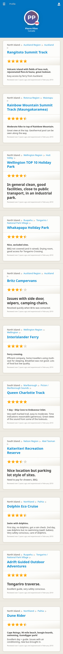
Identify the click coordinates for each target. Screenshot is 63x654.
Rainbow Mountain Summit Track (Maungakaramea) (30, 107)
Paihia (41, 501)
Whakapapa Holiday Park (28, 227)
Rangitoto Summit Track (27, 52)
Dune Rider (16, 615)
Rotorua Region (31, 97)
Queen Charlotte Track (26, 392)
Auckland (49, 44)
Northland (29, 501)
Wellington (12, 332)
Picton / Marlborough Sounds (27, 386)
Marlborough (30, 385)
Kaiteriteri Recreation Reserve (25, 450)
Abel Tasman (48, 441)
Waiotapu (48, 97)
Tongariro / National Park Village (27, 221)
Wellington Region (33, 155)
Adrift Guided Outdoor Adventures (26, 564)
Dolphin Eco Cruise (22, 506)
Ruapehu (28, 220)
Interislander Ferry (23, 337)
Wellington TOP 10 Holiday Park (29, 164)
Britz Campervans (22, 280)
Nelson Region (31, 441)
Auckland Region (32, 44)
